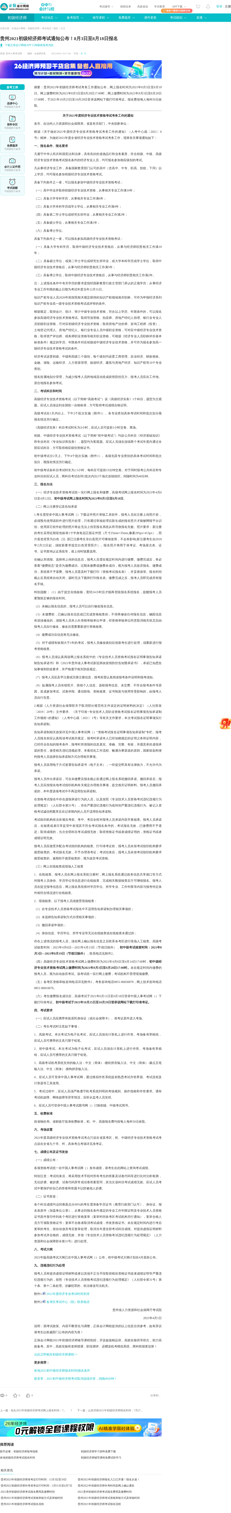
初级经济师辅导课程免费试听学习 (101, 1457)
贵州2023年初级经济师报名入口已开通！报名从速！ (109, 1479)
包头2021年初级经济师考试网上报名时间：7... (38, 1410)
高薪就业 (142, 6)
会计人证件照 (12, 164)
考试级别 (176, 17)
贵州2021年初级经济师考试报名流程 (22, 1504)
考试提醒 (12, 185)
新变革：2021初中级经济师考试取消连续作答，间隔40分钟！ (75, 1378)
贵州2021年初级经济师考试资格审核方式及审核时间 (32, 1498)
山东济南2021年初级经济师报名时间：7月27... (115, 1410)
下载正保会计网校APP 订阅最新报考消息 (29, 45)
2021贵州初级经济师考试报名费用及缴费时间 (28, 1491)
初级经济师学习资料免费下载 (98, 1451)
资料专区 (12, 122)
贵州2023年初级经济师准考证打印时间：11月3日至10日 (34, 1479)
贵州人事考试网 (14, 53)
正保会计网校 (18, 28)
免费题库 (124, 17)
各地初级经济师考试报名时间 (17, 1457)
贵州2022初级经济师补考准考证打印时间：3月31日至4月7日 (36, 1485)
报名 (56, 28)
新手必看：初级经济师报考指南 (19, 1451)
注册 (228, 6)
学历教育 (159, 6)
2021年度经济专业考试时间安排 (66, 1293)
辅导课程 (99, 17)
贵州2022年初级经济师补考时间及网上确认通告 (106, 1485)
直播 (199, 17)
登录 (219, 6)
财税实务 (125, 6)
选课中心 (12, 101)
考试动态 (47, 17)
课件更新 (150, 17)
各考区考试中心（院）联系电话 (66, 1302)
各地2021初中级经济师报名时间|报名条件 (62, 1370)
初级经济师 (17, 18)
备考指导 (73, 17)
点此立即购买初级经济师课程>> (56, 1354)
